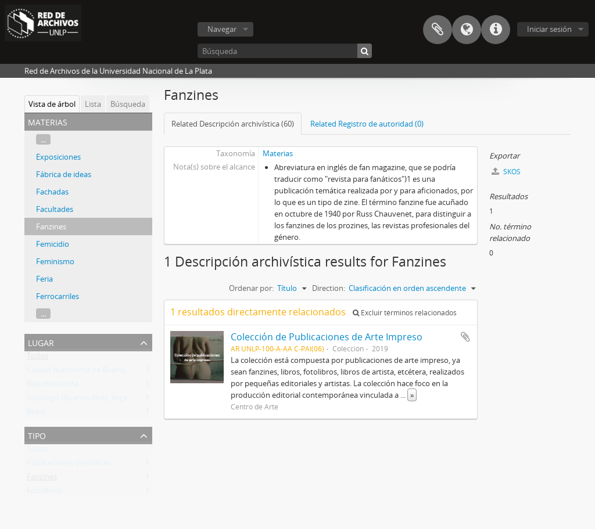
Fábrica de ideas (63, 174)
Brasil (36, 414)
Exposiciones (58, 157)
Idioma (466, 29)
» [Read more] (412, 395)
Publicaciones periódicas (69, 465)
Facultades (54, 209)
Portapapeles (437, 29)
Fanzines (51, 226)
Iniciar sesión (549, 29)
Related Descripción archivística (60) (232, 123)
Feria (44, 279)
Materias (278, 153)
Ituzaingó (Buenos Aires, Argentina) (87, 400)
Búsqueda (127, 104)
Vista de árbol (52, 104)
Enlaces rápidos (495, 29)
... (43, 139)
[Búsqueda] (285, 51)
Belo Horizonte (52, 386)
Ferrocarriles (57, 296)
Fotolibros (44, 493)
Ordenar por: (251, 288)
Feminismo (55, 261)
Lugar (41, 342)
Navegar (221, 29)
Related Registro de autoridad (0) (367, 123)
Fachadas (52, 191)
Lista (93, 104)
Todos (37, 358)
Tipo (37, 434)
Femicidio (52, 244)
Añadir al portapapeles (465, 337)
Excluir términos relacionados (405, 313)
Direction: (328, 288)
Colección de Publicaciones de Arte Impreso (326, 336)
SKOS (506, 172)
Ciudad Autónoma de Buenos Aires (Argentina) (107, 372)
